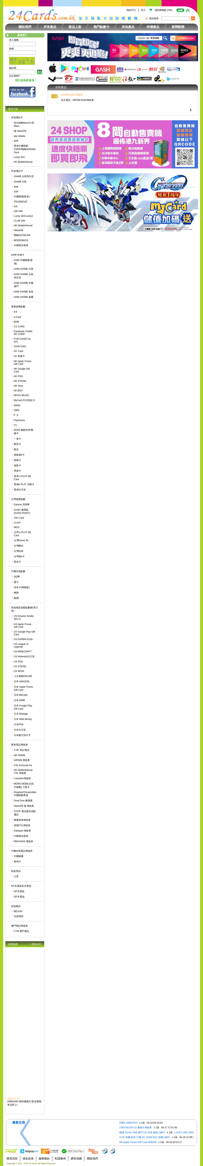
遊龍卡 (17, 465)
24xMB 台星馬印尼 (24, 176)
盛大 (16, 582)
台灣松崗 (18, 551)
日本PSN (19, 724)
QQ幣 (17, 576)
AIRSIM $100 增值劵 (72, 94)
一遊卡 (17, 438)
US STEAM (20, 666)
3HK (16, 141)
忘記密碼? (14, 76)
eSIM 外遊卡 (17, 254)
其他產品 (128, 27)
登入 (143, 10)
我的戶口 (131, 10)
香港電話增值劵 (19, 744)
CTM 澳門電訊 (21, 931)
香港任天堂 (20, 489)
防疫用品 (16, 871)
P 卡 (16, 415)
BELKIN (18, 911)
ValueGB (18, 230)
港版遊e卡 (19, 454)
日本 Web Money (23, 719)
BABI (16, 321)
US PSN (18, 661)
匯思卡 (17, 444)
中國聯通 (18, 856)
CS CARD (19, 326)
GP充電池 (19, 896)
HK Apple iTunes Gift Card (23, 362)
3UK (16, 191)
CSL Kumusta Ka (23, 765)
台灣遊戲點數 (18, 499)
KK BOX (18, 390)
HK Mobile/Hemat (23, 162)
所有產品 (50, 27)
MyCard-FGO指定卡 (24, 400)
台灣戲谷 (18, 545)
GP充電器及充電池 (21, 886)
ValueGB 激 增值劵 (24, 806)
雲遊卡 (17, 470)
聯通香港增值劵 (22, 820)
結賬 (180, 10)
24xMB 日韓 (20, 181)
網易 (16, 592)
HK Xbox (18, 385)
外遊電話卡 (17, 171)
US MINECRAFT (23, 651)
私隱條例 (60, 1158)
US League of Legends (21, 645)
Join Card (19, 517)
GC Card (18, 351)
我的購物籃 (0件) (163, 10)
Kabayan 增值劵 (22, 830)
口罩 (16, 876)
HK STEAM (20, 381)
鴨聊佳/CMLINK (22, 235)
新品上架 (75, 27)
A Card (17, 317)
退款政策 (28, 1158)
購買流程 (12, 1158)
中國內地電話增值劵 (22, 851)
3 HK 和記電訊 (21, 750)
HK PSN (18, 376)
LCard (17, 522)
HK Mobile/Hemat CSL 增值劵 (23, 771)
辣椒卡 (17, 460)
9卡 (16, 312)
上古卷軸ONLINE (23, 676)
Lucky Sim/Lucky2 (23, 216)
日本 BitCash (21, 695)
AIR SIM (18, 211)
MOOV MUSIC (22, 395)
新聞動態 (178, 27)
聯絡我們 (92, 1158)
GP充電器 (19, 891)
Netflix (17, 405)
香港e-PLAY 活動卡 (24, 484)
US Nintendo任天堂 (24, 656)
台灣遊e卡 (19, 556)
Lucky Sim (19, 157)
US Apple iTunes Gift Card (23, 625)
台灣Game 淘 (21, 540)
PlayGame (19, 420)
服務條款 (44, 1158)
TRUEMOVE (20, 201)
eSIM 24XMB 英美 (23, 291)
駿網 (16, 598)
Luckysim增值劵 (22, 778)
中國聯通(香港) (22, 196)
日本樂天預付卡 (22, 735)
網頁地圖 (76, 1158)
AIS (16, 206)
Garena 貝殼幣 (22, 504)
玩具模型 (18, 916)
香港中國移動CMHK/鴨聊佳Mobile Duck (25, 149)
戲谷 (16, 449)
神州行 (17, 861)
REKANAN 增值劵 (23, 841)
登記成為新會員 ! (25, 80)
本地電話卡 (17, 117)
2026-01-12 (13, 1099)
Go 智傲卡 (19, 356)
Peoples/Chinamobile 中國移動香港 (25, 794)
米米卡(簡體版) (22, 587)
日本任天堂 (20, 729)
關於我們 (25, 27)
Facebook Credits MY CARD (23, 332)
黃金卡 (17, 561)
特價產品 (153, 27)
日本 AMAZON (22, 681)
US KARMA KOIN (23, 639)
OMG (17, 410)
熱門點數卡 (101, 27)
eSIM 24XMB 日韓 (23, 269)
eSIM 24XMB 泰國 (23, 297)
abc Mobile (19, 136)
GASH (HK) (20, 346)
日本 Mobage (21, 713)
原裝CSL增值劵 (22, 825)
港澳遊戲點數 (18, 306)
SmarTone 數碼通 (23, 800)
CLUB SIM (19, 220)
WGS (17, 527)
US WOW (19, 671)
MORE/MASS (21, 240)
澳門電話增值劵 (19, 925)
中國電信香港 (21, 245)
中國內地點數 (18, 571)
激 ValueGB (20, 131)
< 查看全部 (35, 944)
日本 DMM (19, 700)
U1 (15, 425)
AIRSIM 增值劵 (22, 760)
